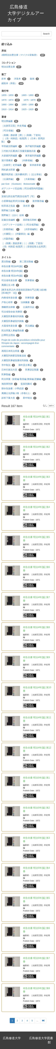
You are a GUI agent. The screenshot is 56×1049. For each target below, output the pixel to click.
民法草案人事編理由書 (14, 330)
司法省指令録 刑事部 (14, 311)
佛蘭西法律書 (10, 307)
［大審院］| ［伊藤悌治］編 (17, 234)
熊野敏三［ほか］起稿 (14, 215)
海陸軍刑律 (9, 384)
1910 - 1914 (9, 109)
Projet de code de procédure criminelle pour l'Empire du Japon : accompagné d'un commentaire (23, 343)
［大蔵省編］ (32, 179)
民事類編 (8, 374)
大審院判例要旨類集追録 (16, 355)
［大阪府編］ (10, 238)
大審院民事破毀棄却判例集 (17, 360)
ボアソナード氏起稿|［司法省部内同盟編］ (23, 190)
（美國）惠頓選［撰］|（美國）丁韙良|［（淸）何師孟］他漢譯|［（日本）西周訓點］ (23, 138)
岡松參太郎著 (10, 169)
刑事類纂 (32, 297)
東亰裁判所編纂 (35, 155)
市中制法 (8, 365)
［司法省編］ (10, 130)
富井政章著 (37, 165)
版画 (34, 78)
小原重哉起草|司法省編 (15, 201)
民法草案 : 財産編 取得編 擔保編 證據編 (23, 379)
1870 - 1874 (10, 100)
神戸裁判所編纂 (35, 146)
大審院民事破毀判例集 (14, 321)
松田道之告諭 (10, 205)
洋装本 (20, 78)
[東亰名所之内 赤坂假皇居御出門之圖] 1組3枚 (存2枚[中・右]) (24, 291)
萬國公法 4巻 (10, 285)
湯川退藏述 (9, 160)
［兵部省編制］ (33, 229)
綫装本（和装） (12, 83)
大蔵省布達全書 (11, 325)
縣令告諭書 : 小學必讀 (14, 388)
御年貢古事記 (27, 365)
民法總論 (32, 325)
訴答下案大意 (10, 398)
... (38, 1020)
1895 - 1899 (30, 104)
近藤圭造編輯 (10, 220)
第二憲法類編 (29, 261)
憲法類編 (8, 261)
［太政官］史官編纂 (13, 165)
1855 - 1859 (9, 95)
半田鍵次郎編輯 (11, 146)
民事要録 (32, 280)
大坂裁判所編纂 (11, 155)
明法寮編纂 (9, 121)
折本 (5, 78)
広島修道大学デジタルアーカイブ (25, 13)
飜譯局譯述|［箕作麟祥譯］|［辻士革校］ (24, 174)
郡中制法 (29, 398)
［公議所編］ (10, 179)
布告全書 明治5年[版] (14, 271)
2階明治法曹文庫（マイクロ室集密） (23, 55)
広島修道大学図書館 (41, 1040)
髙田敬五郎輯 (32, 220)
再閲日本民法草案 (12, 351)
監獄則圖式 (28, 384)
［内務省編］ (30, 160)
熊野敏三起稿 (10, 210)
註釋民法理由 (10, 335)
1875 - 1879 (32, 100)
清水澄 (28, 205)
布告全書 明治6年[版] (14, 266)
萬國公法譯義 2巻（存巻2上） (18, 393)
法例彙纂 (27, 302)
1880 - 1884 (9, 104)
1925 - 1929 (30, 109)
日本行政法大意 (11, 369)
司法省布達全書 (11, 280)
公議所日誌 (31, 307)
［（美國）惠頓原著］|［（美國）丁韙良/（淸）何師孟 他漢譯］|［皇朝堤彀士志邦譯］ (24, 246)
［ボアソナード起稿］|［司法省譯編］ (23, 224)
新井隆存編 (40, 201)
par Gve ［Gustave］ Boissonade (20, 184)
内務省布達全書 (11, 297)
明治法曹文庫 (11, 66)
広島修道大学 (12, 1038)
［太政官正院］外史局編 (16, 125)
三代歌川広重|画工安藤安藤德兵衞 (20, 151)
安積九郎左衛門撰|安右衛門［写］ (20, 196)
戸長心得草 (9, 302)
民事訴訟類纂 (34, 369)
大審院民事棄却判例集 (14, 316)
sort (51, 406)
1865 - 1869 (30, 95)
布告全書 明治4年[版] (14, 275)
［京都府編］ (10, 229)
